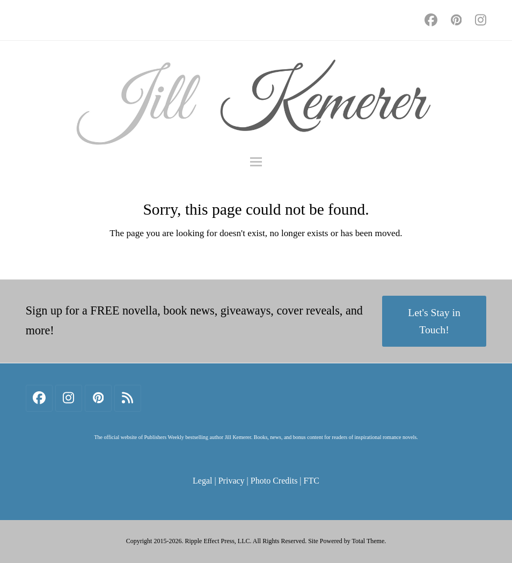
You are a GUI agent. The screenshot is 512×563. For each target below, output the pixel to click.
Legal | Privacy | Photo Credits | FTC (256, 480)
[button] (256, 161)
